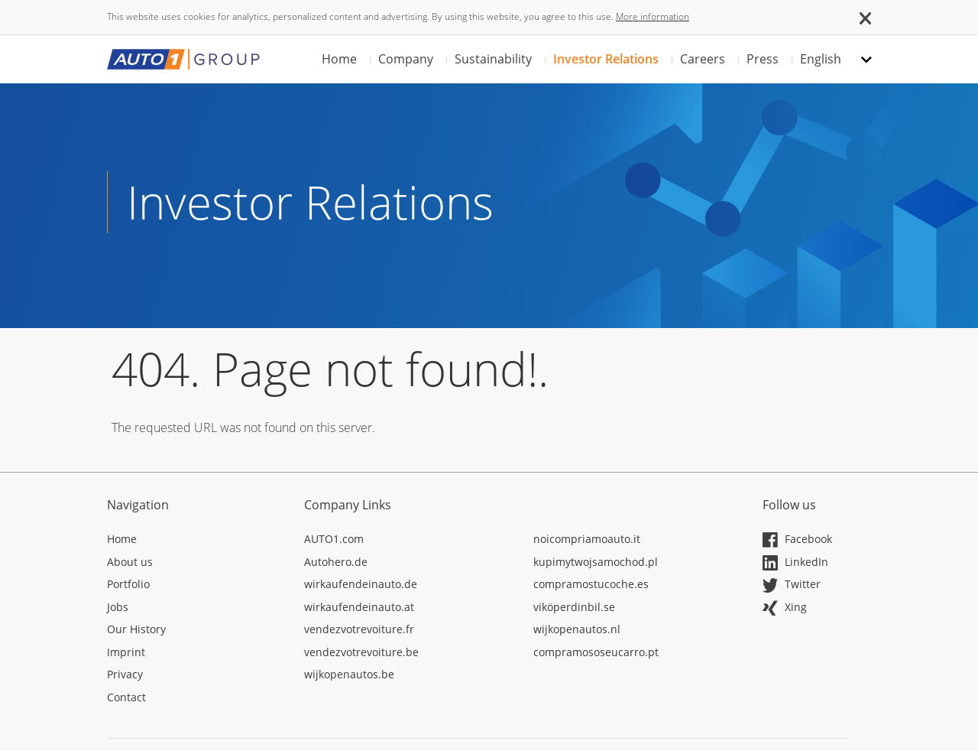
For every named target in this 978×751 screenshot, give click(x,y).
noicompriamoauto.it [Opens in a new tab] (586, 539)
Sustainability (493, 58)
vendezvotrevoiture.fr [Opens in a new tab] (359, 629)
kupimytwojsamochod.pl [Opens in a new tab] (595, 561)
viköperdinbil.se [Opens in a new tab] (574, 607)
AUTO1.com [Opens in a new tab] (334, 539)
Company (405, 58)
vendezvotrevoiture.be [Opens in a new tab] (361, 652)
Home (339, 58)
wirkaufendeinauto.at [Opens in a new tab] (359, 607)
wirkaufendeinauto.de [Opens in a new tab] (360, 584)
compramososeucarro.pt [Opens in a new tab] (596, 652)
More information (652, 16)
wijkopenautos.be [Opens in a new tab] (349, 674)
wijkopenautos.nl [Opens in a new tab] (576, 629)
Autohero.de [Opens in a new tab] (336, 561)
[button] (865, 16)
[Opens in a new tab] (194, 541)
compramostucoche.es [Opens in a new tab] (591, 584)
